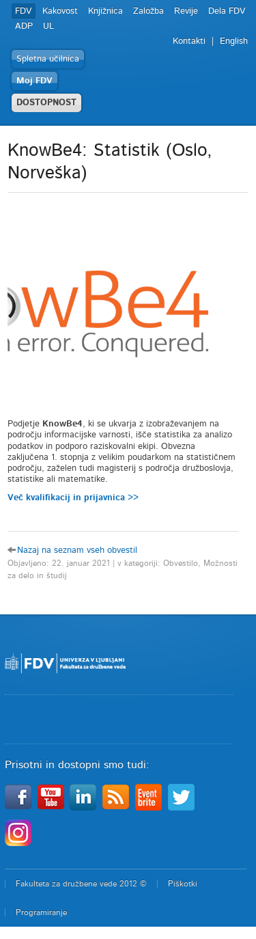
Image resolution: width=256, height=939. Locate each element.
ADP (24, 26)
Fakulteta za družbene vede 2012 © (81, 884)
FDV (23, 11)
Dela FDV (227, 11)
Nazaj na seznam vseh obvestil (77, 550)
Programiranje (41, 912)
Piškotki (182, 884)
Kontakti (189, 41)
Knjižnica (105, 11)
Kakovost (60, 11)
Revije (186, 11)
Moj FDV (34, 81)
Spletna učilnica (47, 59)
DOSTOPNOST (46, 102)
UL (48, 26)
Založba (148, 11)
